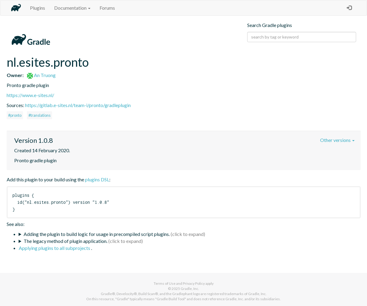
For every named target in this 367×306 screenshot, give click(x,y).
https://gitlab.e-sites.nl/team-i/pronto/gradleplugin (78, 105)
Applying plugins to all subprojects (55, 248)
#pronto (14, 115)
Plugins (37, 8)
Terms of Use (164, 283)
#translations (39, 115)
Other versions (337, 140)
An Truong (41, 75)
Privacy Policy (194, 283)
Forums (107, 8)
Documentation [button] (72, 8)
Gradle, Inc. (190, 288)
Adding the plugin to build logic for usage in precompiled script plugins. (97, 234)
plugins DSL (97, 179)
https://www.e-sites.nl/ (30, 95)
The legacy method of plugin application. (65, 241)
